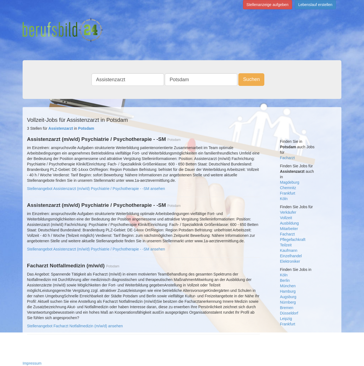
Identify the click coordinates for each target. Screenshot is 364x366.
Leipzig (286, 318)
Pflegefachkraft (292, 239)
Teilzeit (286, 245)
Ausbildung (289, 223)
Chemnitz (288, 188)
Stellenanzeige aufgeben (268, 4)
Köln (284, 198)
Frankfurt (287, 193)
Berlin (285, 280)
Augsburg (288, 297)
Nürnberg (288, 302)
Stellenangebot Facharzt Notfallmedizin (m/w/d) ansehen (75, 326)
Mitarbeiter (289, 228)
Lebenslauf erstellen (315, 4)
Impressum (32, 363)
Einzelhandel (291, 256)
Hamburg (288, 291)
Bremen (286, 307)
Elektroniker (290, 261)
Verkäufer (288, 212)
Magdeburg (289, 182)
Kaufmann (289, 250)
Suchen (251, 79)
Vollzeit (286, 218)
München (288, 286)
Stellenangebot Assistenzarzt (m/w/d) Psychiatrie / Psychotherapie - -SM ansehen (96, 188)
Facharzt (287, 158)
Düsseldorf (289, 313)
